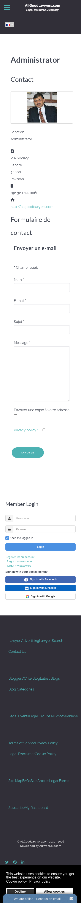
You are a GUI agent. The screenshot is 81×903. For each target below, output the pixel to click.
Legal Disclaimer (21, 754)
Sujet (19, 322)
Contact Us (17, 651)
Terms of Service (21, 743)
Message (22, 343)
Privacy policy (26, 430)
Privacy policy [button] (40, 881)
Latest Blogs (50, 678)
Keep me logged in (21, 538)
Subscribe (16, 808)
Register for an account (19, 557)
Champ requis (26, 267)
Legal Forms (59, 781)
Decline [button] (20, 891)
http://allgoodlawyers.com (32, 207)
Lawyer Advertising (23, 641)
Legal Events (18, 716)
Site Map (15, 781)
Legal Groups (40, 716)
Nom (19, 280)
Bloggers (15, 678)
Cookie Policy (45, 754)
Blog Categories (21, 689)
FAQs (26, 781)
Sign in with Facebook (40, 580)
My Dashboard (36, 808)
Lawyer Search (51, 641)
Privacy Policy (46, 743)
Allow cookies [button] (54, 891)
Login (40, 546)
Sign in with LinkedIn (40, 588)
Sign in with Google (40, 596)
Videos (72, 716)
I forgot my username (18, 561)
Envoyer (27, 453)
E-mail (20, 301)
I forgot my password (18, 565)
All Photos (59, 716)
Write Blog (31, 678)
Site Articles (40, 781)
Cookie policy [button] (16, 881)
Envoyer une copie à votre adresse (42, 410)
